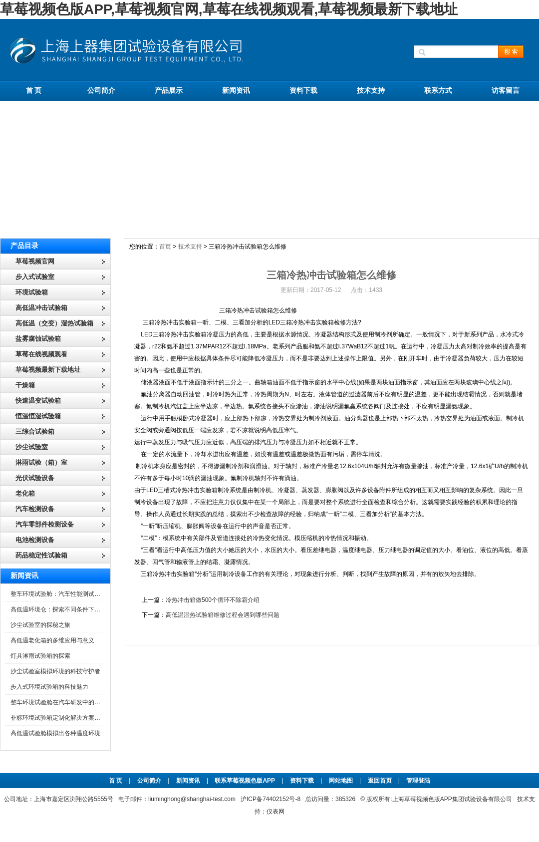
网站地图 (341, 780)
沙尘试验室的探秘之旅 (40, 624)
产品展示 (169, 90)
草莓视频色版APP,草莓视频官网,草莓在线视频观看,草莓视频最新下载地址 (229, 9)
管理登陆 (418, 780)
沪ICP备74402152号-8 (270, 799)
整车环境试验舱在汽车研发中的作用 (58, 702)
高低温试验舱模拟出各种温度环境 (55, 733)
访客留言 (506, 90)
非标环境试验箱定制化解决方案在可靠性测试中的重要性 (85, 717)
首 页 (34, 90)
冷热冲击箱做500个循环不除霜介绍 (213, 599)
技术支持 (371, 90)
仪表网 (275, 811)
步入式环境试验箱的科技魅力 (49, 686)
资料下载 (303, 90)
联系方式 (438, 90)
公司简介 (101, 90)
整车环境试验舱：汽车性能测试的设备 (61, 593)
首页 (165, 246)
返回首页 (380, 780)
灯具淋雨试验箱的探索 (40, 655)
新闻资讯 (236, 90)
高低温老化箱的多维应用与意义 (52, 640)
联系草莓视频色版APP (245, 780)
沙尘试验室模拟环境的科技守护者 (55, 671)
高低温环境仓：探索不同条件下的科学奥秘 (67, 609)
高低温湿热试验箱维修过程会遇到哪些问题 (222, 614)
